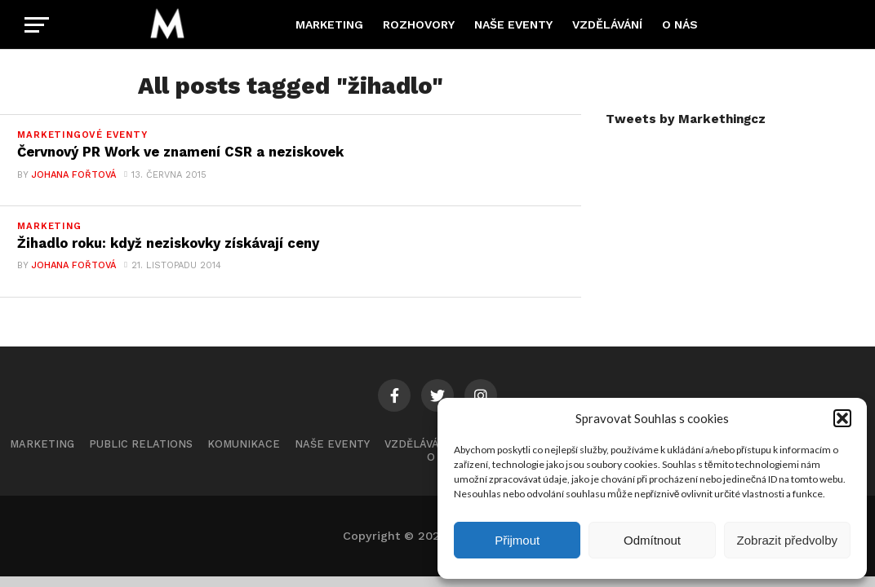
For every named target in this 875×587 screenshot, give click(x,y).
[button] (842, 418)
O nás (680, 24)
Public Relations (141, 447)
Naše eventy (513, 24)
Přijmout (517, 540)
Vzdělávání (607, 24)
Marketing (329, 24)
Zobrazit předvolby (787, 540)
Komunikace (243, 447)
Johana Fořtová (73, 176)
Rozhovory (419, 24)
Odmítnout (652, 540)
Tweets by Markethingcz (686, 119)
